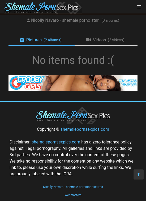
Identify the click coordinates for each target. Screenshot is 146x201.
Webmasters (73, 195)
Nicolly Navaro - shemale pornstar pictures (73, 187)
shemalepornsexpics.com (85, 129)
